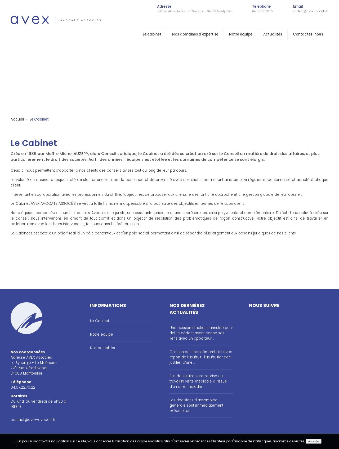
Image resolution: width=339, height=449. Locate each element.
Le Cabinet (99, 320)
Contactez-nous (308, 34)
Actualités (272, 34)
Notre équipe (240, 34)
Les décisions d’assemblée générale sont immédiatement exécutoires (196, 405)
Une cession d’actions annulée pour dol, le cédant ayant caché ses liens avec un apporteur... (201, 333)
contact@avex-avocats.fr (310, 11)
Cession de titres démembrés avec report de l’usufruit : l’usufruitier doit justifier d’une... (201, 357)
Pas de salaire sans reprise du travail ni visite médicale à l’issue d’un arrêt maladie (198, 381)
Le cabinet (152, 34)
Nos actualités (102, 347)
